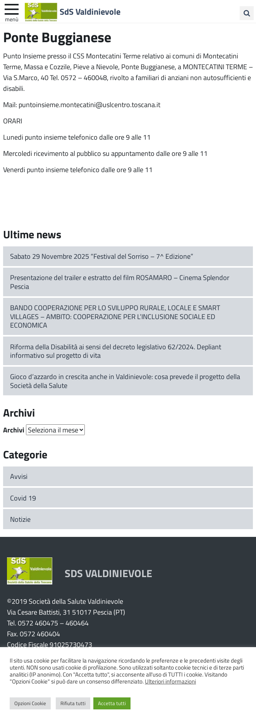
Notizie (20, 519)
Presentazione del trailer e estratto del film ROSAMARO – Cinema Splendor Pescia (119, 282)
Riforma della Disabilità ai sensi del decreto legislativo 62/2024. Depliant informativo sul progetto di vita (115, 351)
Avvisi (18, 476)
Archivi (13, 430)
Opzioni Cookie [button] (30, 703)
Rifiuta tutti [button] (73, 703)
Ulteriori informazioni (170, 681)
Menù (11, 19)
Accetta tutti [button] (112, 703)
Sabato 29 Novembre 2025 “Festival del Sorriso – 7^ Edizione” (101, 256)
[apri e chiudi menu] (11, 8)
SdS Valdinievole (90, 11)
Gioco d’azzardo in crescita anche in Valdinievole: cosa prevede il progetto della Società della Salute (125, 381)
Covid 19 (23, 497)
